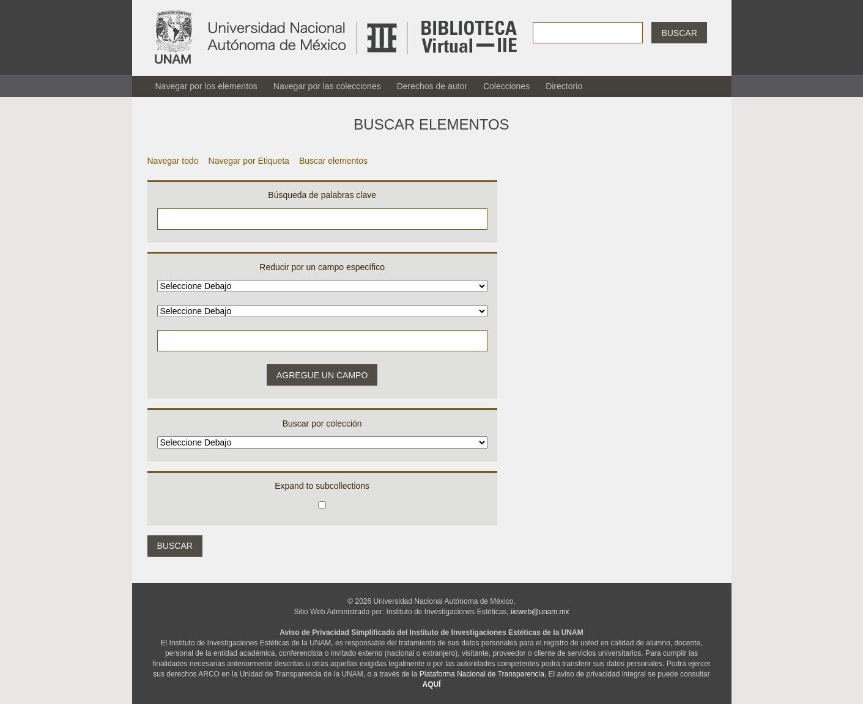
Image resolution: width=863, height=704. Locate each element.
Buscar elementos (333, 161)
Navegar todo (173, 161)
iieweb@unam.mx (540, 611)
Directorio (564, 86)
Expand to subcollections (322, 486)
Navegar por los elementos (206, 86)
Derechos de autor (432, 86)
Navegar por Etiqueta (249, 161)
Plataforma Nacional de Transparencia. (483, 674)
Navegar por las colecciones (327, 86)
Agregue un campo (322, 375)
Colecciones (506, 86)
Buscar (679, 33)
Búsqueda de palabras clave (322, 195)
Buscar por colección (322, 423)
